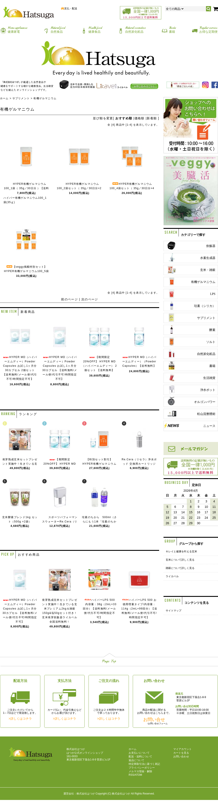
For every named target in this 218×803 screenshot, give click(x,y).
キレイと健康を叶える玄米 (181, 551)
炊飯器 (189, 245)
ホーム (4, 98)
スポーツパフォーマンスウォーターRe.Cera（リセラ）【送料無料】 (60, 521)
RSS (131, 774)
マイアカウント (182, 749)
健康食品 (95, 29)
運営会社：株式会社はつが (79, 793)
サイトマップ (173, 610)
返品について (136, 760)
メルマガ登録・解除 (140, 771)
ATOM (138, 774)
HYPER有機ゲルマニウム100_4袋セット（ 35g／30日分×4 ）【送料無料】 (132, 188)
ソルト (189, 341)
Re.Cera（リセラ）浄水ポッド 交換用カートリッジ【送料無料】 (139, 464)
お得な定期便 (208, 29)
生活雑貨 (189, 377)
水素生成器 (189, 257)
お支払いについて (139, 752)
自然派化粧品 (135, 29)
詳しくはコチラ (21, 718)
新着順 (152, 118)
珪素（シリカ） (189, 305)
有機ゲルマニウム (44, 98)
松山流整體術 (189, 413)
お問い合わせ (181, 756)
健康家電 (17, 29)
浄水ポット (189, 389)
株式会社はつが (121, 793)
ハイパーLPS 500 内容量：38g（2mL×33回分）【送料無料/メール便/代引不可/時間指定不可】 (99, 608)
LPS (189, 293)
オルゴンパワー (189, 401)
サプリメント (21, 98)
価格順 (140, 118)
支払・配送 (70, 8)
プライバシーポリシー (142, 767)
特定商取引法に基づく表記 (144, 763)
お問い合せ (154, 719)
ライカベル (172, 576)
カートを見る (181, 752)
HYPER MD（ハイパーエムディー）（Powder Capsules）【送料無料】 (139, 361)
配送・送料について (140, 756)
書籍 (172, 29)
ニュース (189, 425)
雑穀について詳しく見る (180, 568)
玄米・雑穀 (189, 269)
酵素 (189, 329)
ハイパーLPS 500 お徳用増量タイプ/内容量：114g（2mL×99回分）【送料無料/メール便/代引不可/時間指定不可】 (139, 608)
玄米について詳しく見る (180, 559)
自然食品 (58, 29)
